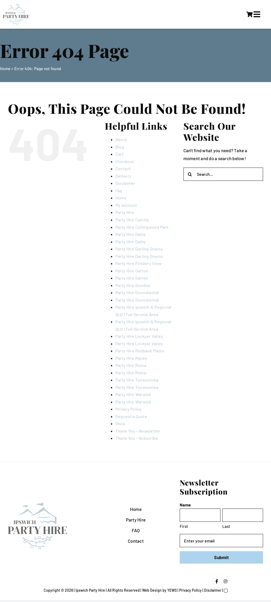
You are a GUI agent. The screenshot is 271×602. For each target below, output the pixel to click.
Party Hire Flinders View (138, 263)
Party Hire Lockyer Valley (139, 336)
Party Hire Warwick (133, 394)
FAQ (136, 530)
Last (226, 526)
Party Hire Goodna (132, 285)
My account (126, 205)
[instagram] (225, 581)
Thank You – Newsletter (137, 430)
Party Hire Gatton (131, 270)
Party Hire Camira (131, 219)
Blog (119, 146)
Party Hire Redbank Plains (139, 350)
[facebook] (216, 581)
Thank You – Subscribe (136, 438)
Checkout (124, 161)
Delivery (123, 175)
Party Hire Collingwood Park (142, 227)
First (184, 526)
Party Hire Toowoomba (137, 379)
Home (5, 68)
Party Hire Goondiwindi (137, 292)
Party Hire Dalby (130, 234)
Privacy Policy (128, 408)
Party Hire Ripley (131, 358)
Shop (120, 423)
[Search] (190, 174)
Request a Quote (131, 416)
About (121, 139)
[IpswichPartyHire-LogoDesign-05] (16, 6)
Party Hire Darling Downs (139, 248)
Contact (123, 168)
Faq (118, 190)
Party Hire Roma (130, 365)
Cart (119, 153)
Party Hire (124, 212)
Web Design (152, 590)
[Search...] (223, 174)
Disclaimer (125, 183)
